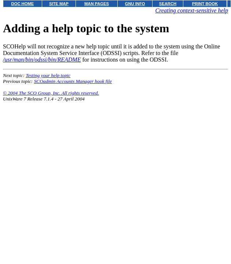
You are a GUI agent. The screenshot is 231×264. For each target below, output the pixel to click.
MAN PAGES (96, 3)
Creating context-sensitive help (191, 10)
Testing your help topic (48, 75)
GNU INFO (135, 3)
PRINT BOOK (205, 3)
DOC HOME (22, 3)
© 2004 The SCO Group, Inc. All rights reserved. (51, 93)
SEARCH (167, 3)
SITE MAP (59, 3)
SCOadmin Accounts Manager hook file (73, 81)
